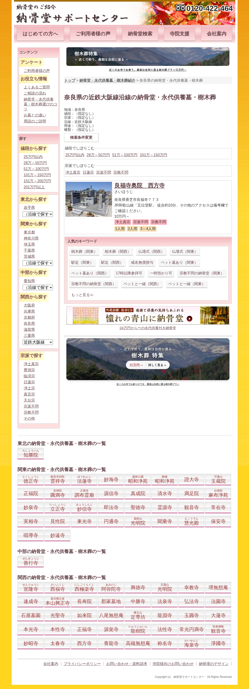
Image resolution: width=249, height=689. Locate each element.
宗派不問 (103, 172)
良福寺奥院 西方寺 (139, 185)
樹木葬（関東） (84, 251)
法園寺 (218, 601)
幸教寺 (191, 587)
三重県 (29, 336)
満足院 (191, 493)
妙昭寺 (31, 643)
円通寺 (111, 521)
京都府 (29, 317)
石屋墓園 (31, 615)
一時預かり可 (161, 273)
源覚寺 (111, 629)
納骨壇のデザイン (214, 664)
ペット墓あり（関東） (179, 262)
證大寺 (191, 479)
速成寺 (31, 601)
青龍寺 (111, 643)
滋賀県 (29, 329)
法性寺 (164, 629)
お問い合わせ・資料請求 (126, 664)
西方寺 (84, 643)
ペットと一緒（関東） (186, 284)
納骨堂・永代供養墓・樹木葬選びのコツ (40, 104)
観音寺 (191, 507)
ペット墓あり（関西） (90, 273)
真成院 (138, 493)
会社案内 (216, 33)
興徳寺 (138, 587)
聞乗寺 (164, 521)
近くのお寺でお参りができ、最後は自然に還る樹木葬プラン (147, 384)
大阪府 (29, 305)
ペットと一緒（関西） (142, 284)
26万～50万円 (98, 155)
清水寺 (164, 493)
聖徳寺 (138, 507)
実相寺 (31, 521)
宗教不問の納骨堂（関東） (202, 273)
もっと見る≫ (82, 295)
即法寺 (111, 507)
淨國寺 (218, 643)
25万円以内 (75, 155)
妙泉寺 (31, 507)
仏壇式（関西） (151, 251)
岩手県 (29, 207)
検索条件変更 (81, 137)
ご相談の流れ (35, 93)
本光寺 (31, 629)
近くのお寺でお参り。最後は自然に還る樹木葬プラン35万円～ (148, 69)
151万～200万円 (37, 181)
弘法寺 (191, 601)
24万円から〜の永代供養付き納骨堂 (147, 328)
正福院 (31, 493)
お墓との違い (35, 115)
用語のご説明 (35, 121)
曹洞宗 (29, 370)
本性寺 (57, 629)
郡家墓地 (111, 601)
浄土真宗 (72, 172)
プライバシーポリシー (82, 664)
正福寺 (84, 629)
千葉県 (29, 250)
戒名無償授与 (142, 262)
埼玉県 (29, 244)
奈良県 (29, 323)
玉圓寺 (191, 615)
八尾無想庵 (111, 615)
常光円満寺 (191, 629)
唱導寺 (31, 535)
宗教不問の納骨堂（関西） (93, 284)
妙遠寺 (57, 535)
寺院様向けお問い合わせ (173, 664)
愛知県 (29, 281)
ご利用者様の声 (93, 33)
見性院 (57, 521)
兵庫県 (29, 311)
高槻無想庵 (138, 643)
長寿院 (84, 601)
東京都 (29, 232)
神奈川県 (31, 238)
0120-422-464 (209, 8)
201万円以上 (34, 187)
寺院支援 (179, 33)
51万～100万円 (125, 155)
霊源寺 (164, 507)
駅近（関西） (112, 262)
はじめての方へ (40, 33)
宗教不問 (120, 172)
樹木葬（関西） (118, 251)
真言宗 (29, 394)
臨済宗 (29, 376)
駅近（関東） (82, 262)
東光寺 (84, 521)
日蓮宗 (88, 172)
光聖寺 (57, 615)
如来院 (84, 615)
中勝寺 (138, 601)
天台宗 (29, 400)
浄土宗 (29, 388)
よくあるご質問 (37, 87)
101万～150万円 (153, 155)
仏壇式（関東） (185, 251)
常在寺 (218, 507)
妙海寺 (111, 479)
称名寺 (164, 643)
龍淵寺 (164, 615)
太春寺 (57, 643)
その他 (29, 418)
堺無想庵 (218, 587)
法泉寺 (164, 601)
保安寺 (218, 521)
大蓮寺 (218, 615)
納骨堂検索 (140, 33)
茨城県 (29, 256)
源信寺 (111, 493)
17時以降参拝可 (129, 273)
